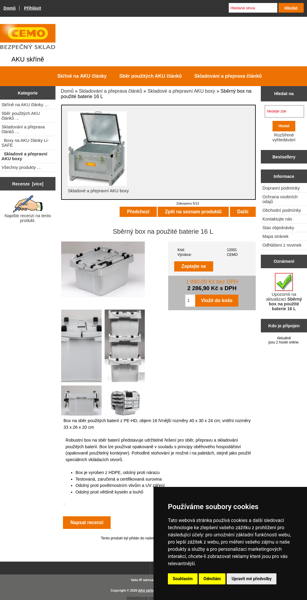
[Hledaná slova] (253, 8)
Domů (10, 8)
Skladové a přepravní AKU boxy (181, 91)
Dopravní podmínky (281, 188)
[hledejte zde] (284, 111)
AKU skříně (147, 590)
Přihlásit (32, 8)
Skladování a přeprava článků (110, 91)
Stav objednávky (278, 227)
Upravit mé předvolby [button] (251, 578)
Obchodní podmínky (281, 210)
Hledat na (284, 93)
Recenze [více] (27, 184)
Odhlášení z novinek (281, 245)
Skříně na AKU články (82, 76)
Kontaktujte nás (277, 219)
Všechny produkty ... (20, 167)
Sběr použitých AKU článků (150, 76)
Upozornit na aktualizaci (284, 292)
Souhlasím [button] (183, 578)
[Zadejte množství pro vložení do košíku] (190, 301)
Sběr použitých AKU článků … (20, 116)
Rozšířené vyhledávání (284, 137)
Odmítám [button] (212, 578)
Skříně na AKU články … (25, 104)
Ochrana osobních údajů (280, 199)
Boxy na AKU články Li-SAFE (25, 143)
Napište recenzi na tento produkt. (27, 209)
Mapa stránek (275, 236)
